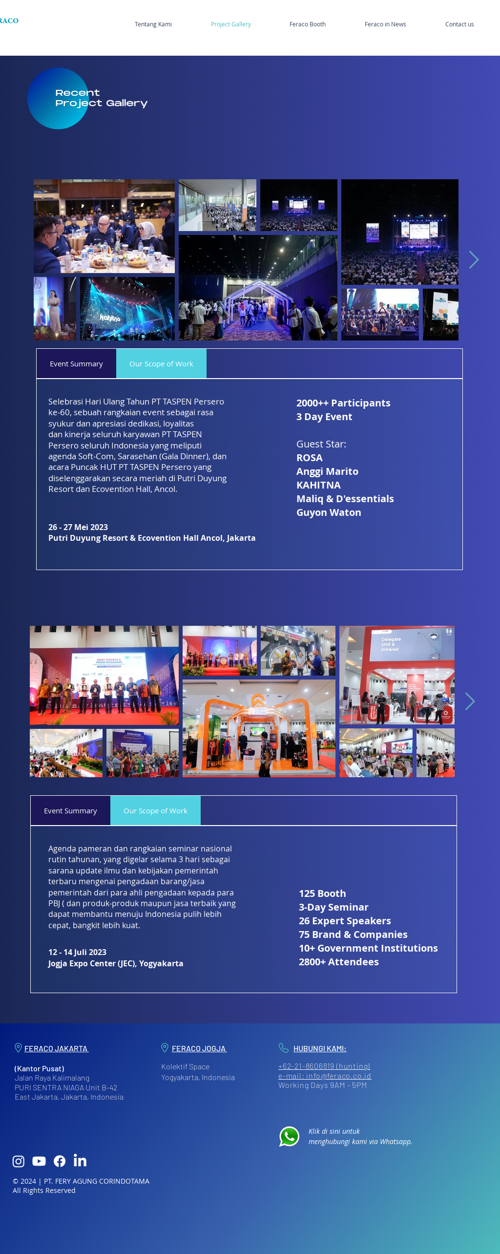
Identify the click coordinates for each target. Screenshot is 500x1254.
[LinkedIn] (80, 1161)
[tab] (76, 363)
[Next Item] (473, 260)
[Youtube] (39, 1161)
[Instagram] (18, 1161)
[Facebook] (59, 1161)
